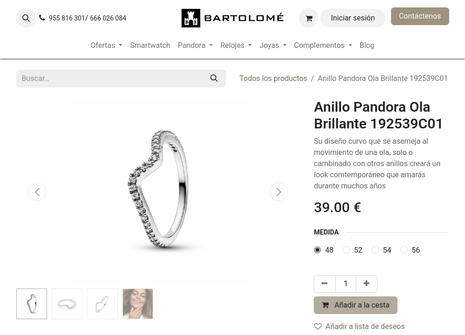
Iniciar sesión (353, 17)
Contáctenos (420, 16)
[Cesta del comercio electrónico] (308, 18)
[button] (26, 18)
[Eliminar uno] (325, 284)
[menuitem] (107, 45)
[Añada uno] (366, 284)
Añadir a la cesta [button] (356, 305)
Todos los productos (274, 78)
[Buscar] (214, 78)
